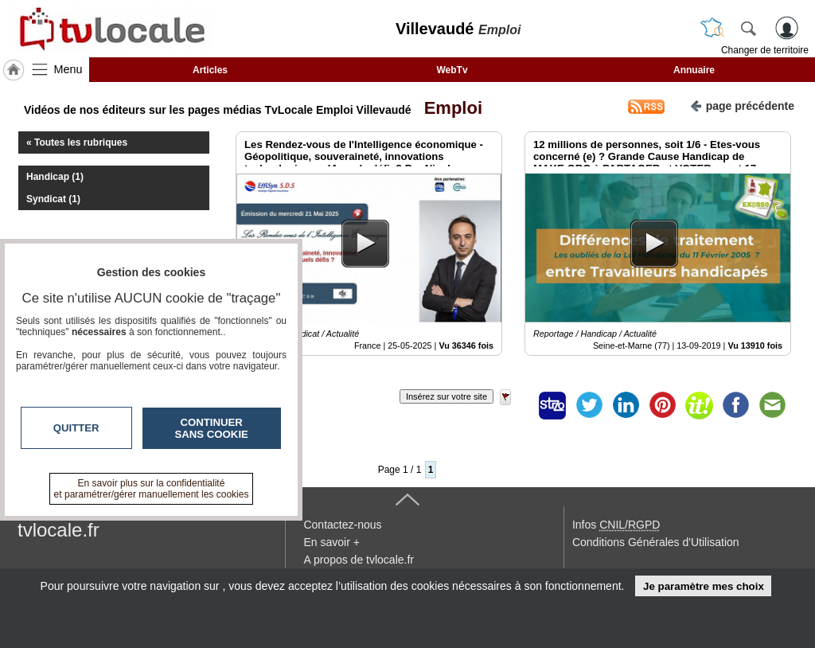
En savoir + (331, 542)
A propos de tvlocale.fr (358, 559)
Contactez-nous (342, 524)
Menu (68, 69)
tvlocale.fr (58, 530)
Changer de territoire (765, 50)
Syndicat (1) (53, 199)
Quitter (76, 428)
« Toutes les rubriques (76, 142)
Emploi (448, 108)
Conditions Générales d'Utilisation (655, 542)
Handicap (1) (55, 176)
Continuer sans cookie (211, 428)
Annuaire (694, 70)
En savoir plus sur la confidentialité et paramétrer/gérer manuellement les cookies (151, 489)
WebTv (451, 70)
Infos (616, 524)
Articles (210, 70)
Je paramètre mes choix (703, 586)
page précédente (742, 104)
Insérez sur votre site (446, 396)
